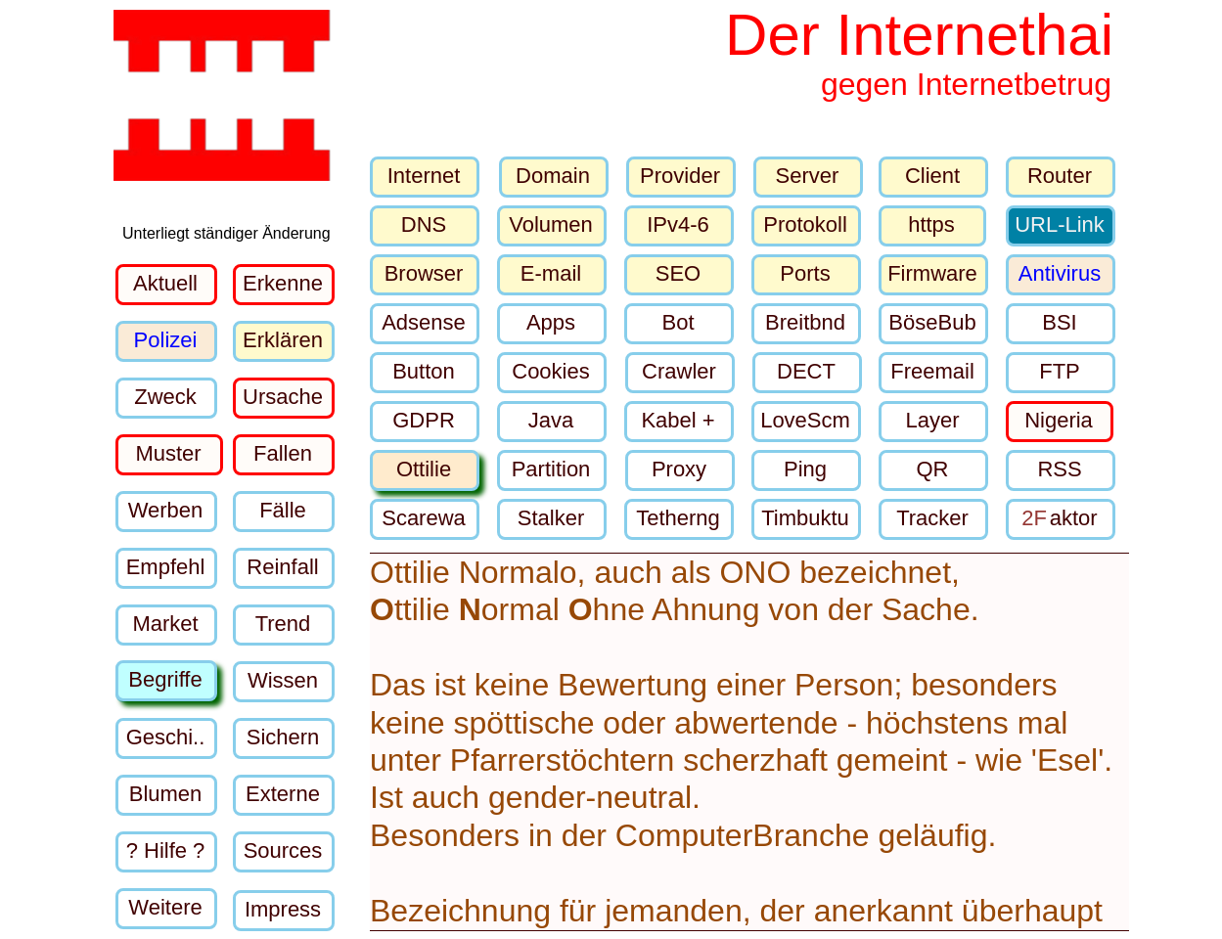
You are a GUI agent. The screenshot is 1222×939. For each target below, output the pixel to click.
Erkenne (283, 283)
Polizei (166, 340)
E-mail (550, 273)
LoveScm (805, 420)
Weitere (165, 907)
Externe (283, 794)
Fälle (282, 510)
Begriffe (165, 679)
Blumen (166, 794)
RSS (1059, 469)
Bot (677, 322)
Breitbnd (805, 322)
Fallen (282, 453)
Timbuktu (805, 518)
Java (550, 420)
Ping (805, 469)
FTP (1059, 371)
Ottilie (423, 469)
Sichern (283, 737)
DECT (806, 371)
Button (423, 371)
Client (932, 175)
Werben (166, 510)
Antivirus (1059, 273)
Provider (680, 175)
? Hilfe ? (165, 850)
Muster (168, 453)
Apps (550, 322)
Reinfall (282, 567)
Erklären (283, 340)
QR (933, 469)
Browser (424, 273)
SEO (678, 273)
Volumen (551, 224)
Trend (283, 623)
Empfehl (165, 567)
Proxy (679, 469)
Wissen (283, 680)
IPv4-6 (678, 224)
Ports (805, 273)
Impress (283, 909)
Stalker (551, 518)
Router (1059, 175)
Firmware (932, 273)
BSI (1059, 322)
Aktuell (165, 283)
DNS (423, 224)
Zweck (165, 396)
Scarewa (424, 518)
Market (165, 623)
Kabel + (677, 420)
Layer (932, 420)
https (931, 224)
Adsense (424, 322)
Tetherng (678, 518)
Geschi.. (165, 737)
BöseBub (931, 322)
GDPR (423, 420)
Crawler (679, 371)
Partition (551, 469)
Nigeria (1058, 420)
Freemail (932, 371)
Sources (283, 850)
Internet (424, 175)
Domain (553, 175)
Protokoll (805, 224)
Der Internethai (919, 34)
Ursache (283, 396)
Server (807, 175)
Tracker (932, 518)
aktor (1059, 518)
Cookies (550, 371)
